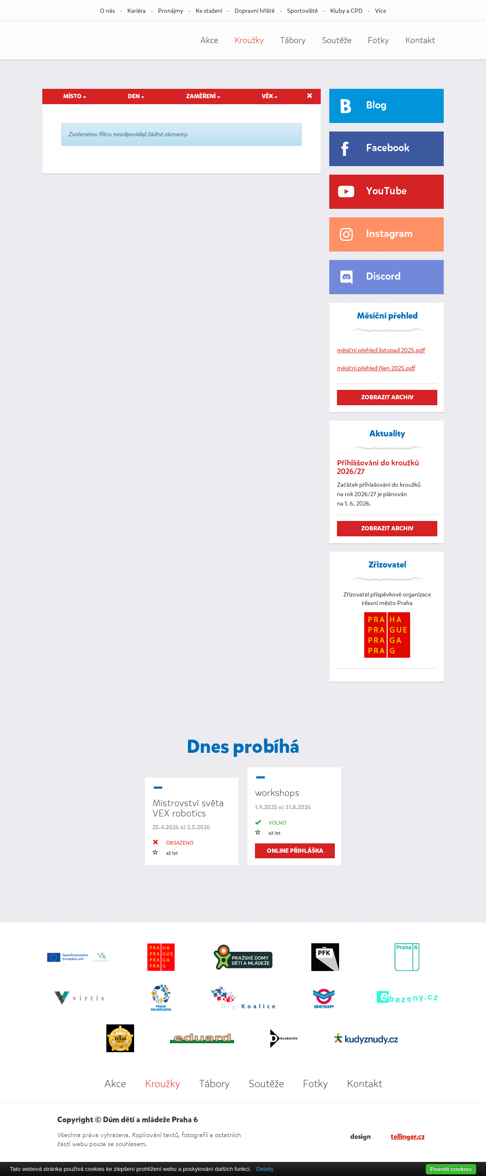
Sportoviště (302, 11)
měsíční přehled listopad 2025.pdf (381, 350)
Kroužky (249, 40)
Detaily (265, 1169)
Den (136, 96)
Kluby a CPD (346, 11)
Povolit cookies (451, 1169)
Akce (209, 40)
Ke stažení (209, 11)
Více (380, 11)
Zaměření (203, 96)
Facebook (388, 148)
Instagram (389, 234)
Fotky (378, 40)
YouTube (386, 191)
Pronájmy (170, 11)
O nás (107, 11)
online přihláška (295, 851)
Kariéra (136, 11)
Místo (74, 96)
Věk (270, 96)
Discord (383, 277)
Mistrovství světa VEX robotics (188, 808)
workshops (277, 793)
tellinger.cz (408, 1137)
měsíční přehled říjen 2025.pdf (376, 368)
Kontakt (420, 40)
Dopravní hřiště (254, 11)
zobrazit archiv (387, 398)
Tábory (293, 40)
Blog (376, 106)
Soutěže (336, 40)
